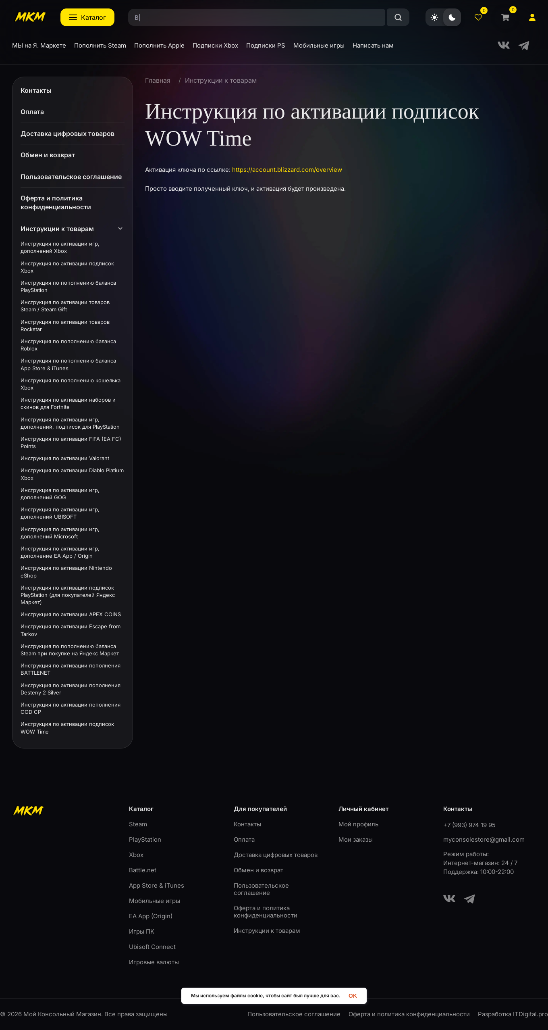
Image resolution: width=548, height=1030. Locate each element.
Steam (138, 824)
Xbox (136, 855)
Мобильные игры (154, 901)
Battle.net (142, 870)
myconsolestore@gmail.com (484, 839)
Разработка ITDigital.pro (513, 1014)
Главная (157, 80)
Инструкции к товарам (221, 80)
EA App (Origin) (150, 916)
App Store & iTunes (156, 885)
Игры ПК (141, 931)
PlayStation (145, 839)
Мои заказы (355, 839)
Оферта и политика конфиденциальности (265, 911)
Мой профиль (358, 824)
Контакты (247, 824)
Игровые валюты (154, 962)
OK (353, 995)
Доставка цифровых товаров (276, 855)
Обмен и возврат (258, 870)
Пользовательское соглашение (261, 889)
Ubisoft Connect (152, 947)
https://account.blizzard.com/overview (287, 169)
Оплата (244, 839)
